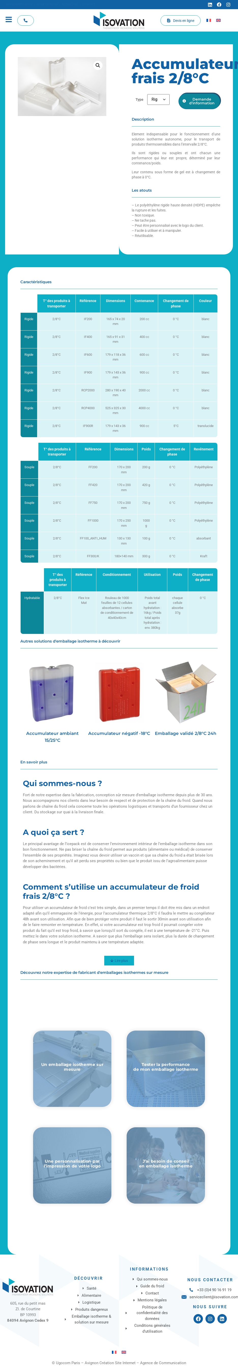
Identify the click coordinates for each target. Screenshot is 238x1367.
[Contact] (89, 5)
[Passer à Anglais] (218, 20)
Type (139, 100)
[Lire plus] (119, 960)
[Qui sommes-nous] (19, 5)
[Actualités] (70, 5)
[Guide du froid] (47, 5)
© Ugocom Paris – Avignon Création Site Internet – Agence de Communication (119, 1363)
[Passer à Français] (209, 20)
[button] (97, 65)
